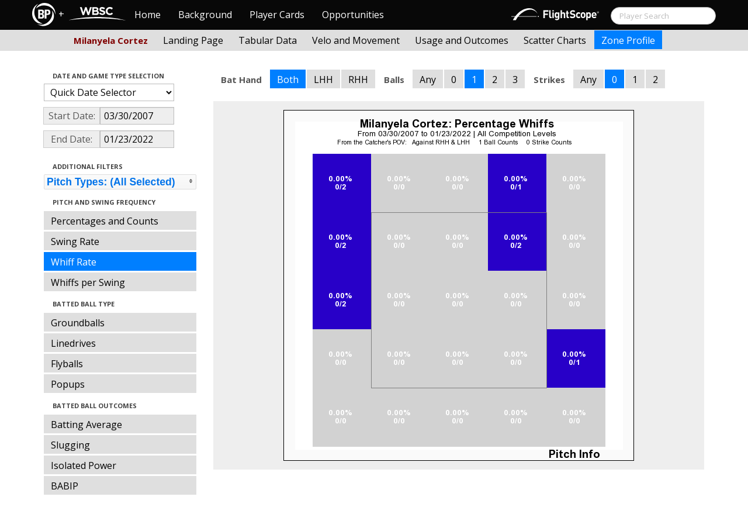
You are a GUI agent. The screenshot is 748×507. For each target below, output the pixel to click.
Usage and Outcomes (461, 40)
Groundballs (78, 322)
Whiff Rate (73, 262)
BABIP (64, 486)
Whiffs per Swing (88, 282)
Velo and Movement (356, 40)
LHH (323, 79)
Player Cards (277, 14)
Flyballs (67, 363)
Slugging (70, 445)
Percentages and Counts (104, 221)
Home (147, 14)
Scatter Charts (555, 40)
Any (428, 79)
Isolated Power (83, 465)
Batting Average (86, 424)
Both (288, 79)
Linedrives (73, 343)
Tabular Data (267, 40)
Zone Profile (628, 40)
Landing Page (193, 40)
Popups (68, 384)
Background (205, 14)
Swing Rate (75, 241)
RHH (358, 79)
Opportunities (353, 14)
